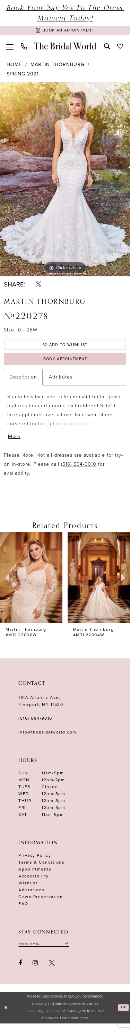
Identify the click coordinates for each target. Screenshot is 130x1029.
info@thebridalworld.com (47, 737)
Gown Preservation (40, 901)
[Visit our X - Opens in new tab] (51, 968)
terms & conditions (41, 867)
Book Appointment (65, 362)
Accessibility (33, 880)
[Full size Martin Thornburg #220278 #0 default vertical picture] (65, 180)
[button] (9, 47)
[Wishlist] (120, 47)
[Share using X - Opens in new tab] (38, 285)
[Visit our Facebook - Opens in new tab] (20, 968)
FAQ (23, 908)
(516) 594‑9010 (35, 723)
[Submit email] (72, 949)
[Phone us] (24, 47)
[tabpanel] (65, 180)
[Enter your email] (46, 949)
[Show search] (106, 47)
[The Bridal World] (65, 47)
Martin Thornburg (58, 66)
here (84, 1023)
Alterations (31, 894)
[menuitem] (9, 47)
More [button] (15, 440)
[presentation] (31, 582)
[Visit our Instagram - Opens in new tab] (35, 968)
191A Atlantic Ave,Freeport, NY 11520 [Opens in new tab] (40, 706)
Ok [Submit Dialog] (123, 1013)
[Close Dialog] (6, 1013)
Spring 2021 (23, 75)
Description (23, 381)
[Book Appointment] (65, 31)
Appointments (34, 874)
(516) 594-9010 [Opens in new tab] (78, 469)
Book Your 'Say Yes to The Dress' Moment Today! (65, 13)
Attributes (60, 381)
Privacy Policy (34, 860)
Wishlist (27, 887)
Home (14, 66)
